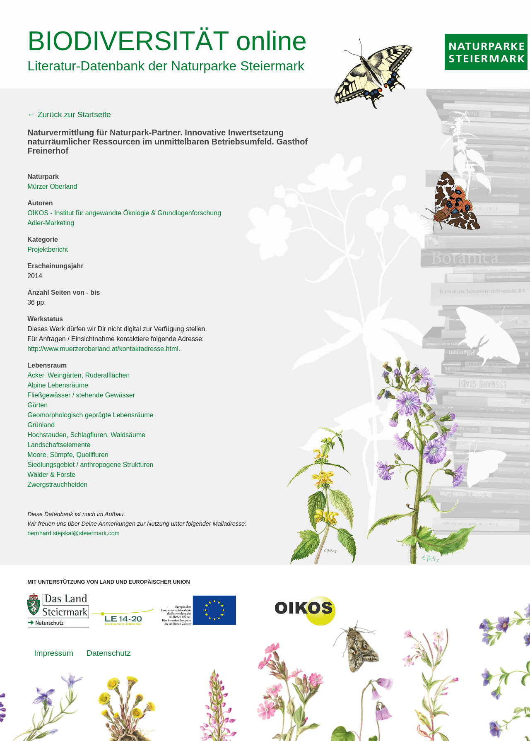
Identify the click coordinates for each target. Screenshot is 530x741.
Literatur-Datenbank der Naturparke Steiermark (165, 65)
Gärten (37, 405)
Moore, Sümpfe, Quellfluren (67, 454)
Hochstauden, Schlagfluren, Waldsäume (86, 434)
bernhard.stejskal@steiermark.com (73, 533)
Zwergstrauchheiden (57, 484)
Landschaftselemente (58, 444)
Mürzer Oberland (52, 186)
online (167, 41)
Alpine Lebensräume (57, 385)
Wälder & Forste (51, 474)
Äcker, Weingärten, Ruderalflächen (78, 375)
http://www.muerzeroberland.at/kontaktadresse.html (102, 348)
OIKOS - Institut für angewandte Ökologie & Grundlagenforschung (124, 213)
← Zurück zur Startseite (69, 114)
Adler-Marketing (50, 222)
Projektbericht (47, 249)
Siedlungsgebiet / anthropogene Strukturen (90, 464)
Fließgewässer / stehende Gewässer (81, 395)
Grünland (41, 424)
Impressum (53, 653)
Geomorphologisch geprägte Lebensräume (90, 415)
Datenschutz (109, 653)
